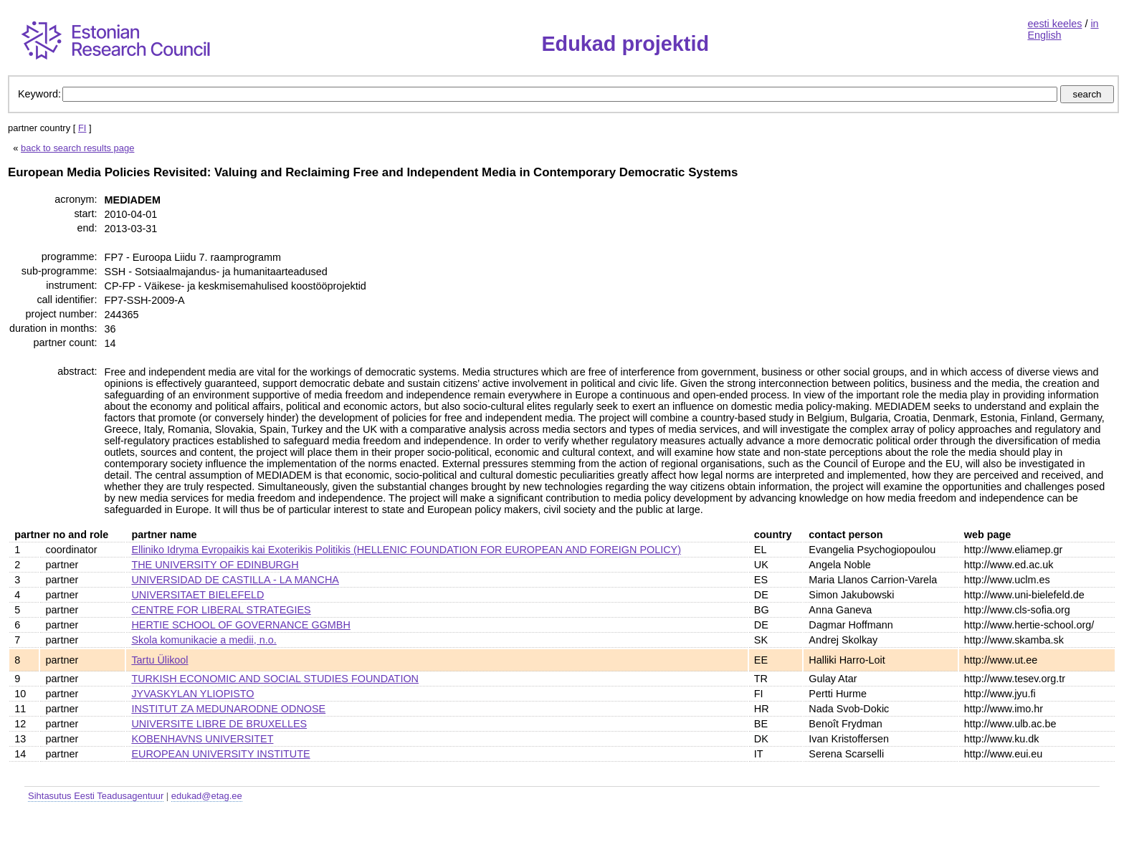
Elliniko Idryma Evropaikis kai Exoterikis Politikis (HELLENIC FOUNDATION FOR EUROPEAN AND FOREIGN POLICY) (406, 549)
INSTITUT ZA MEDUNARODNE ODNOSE (228, 708)
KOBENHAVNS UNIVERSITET (202, 739)
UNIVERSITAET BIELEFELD (197, 595)
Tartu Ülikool (159, 660)
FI (82, 128)
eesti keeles (1054, 23)
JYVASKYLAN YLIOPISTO (192, 693)
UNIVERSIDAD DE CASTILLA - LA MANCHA (234, 579)
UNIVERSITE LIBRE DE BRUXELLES (219, 723)
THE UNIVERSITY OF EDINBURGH (214, 564)
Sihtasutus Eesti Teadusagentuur (95, 795)
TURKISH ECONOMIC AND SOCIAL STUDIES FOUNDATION (275, 678)
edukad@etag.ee (206, 795)
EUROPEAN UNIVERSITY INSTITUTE (220, 754)
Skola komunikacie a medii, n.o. (203, 640)
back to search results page (77, 148)
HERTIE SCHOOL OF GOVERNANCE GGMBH (240, 625)
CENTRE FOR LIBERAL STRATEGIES (220, 610)
